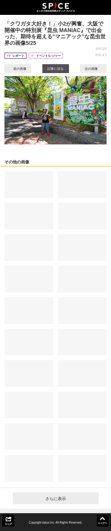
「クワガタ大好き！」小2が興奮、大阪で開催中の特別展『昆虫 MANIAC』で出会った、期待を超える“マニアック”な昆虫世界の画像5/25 (55, 33)
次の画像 (93, 68)
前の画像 (17, 68)
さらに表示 (55, 498)
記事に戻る (55, 68)
